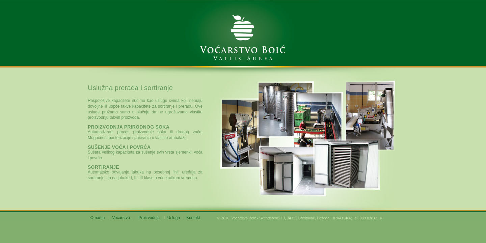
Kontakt (193, 217)
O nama (97, 217)
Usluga (173, 217)
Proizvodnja (149, 217)
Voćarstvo (121, 217)
